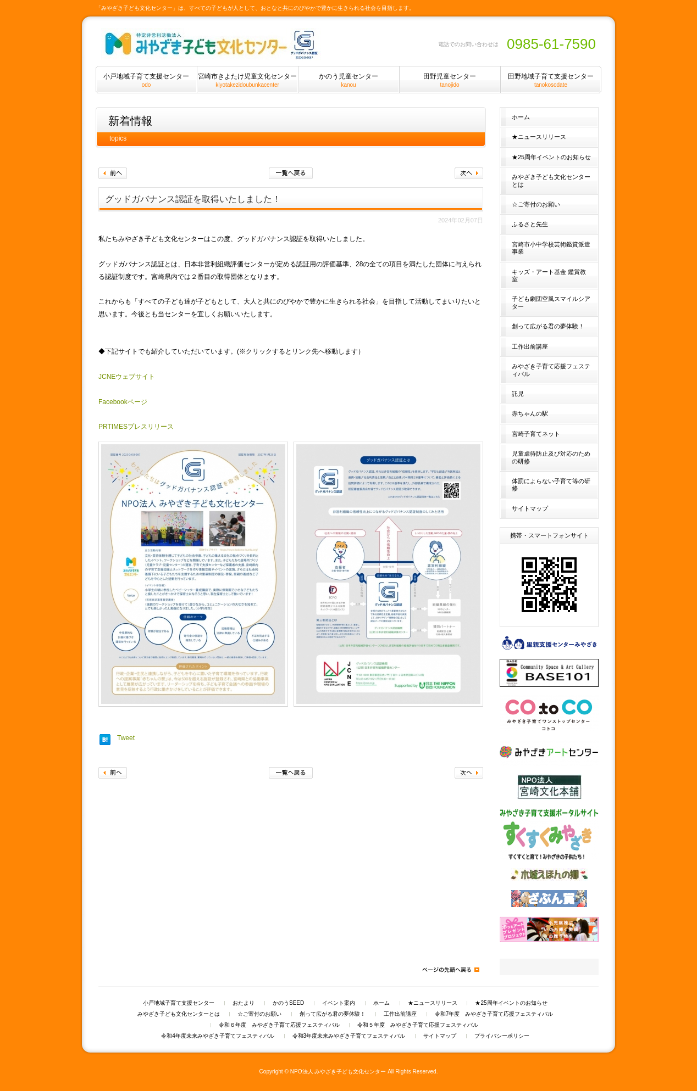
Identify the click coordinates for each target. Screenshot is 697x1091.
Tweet (126, 738)
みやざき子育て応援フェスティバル (551, 370)
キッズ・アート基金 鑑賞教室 (549, 275)
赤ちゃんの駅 (530, 413)
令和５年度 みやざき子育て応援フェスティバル (417, 1025)
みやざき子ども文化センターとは (551, 180)
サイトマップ (530, 508)
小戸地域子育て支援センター (178, 1003)
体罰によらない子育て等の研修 (551, 484)
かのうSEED (288, 1003)
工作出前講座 (530, 346)
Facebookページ (122, 402)
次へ (469, 173)
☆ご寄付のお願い (536, 204)
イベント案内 (338, 1003)
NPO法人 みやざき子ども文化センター (338, 1071)
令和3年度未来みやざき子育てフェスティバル (349, 1036)
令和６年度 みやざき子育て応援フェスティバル (279, 1025)
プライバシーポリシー (501, 1036)
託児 (518, 393)
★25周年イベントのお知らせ (551, 157)
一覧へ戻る (291, 173)
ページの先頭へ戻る (450, 969)
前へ (112, 173)
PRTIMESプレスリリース (136, 426)
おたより (244, 1003)
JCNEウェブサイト (126, 377)
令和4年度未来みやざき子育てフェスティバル (217, 1036)
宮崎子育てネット (536, 433)
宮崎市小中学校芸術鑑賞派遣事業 (551, 248)
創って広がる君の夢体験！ (548, 326)
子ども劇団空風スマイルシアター (551, 302)
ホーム (521, 117)
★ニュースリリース (539, 136)
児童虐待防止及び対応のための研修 (551, 457)
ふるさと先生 (530, 224)
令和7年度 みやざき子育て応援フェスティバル (494, 1014)
